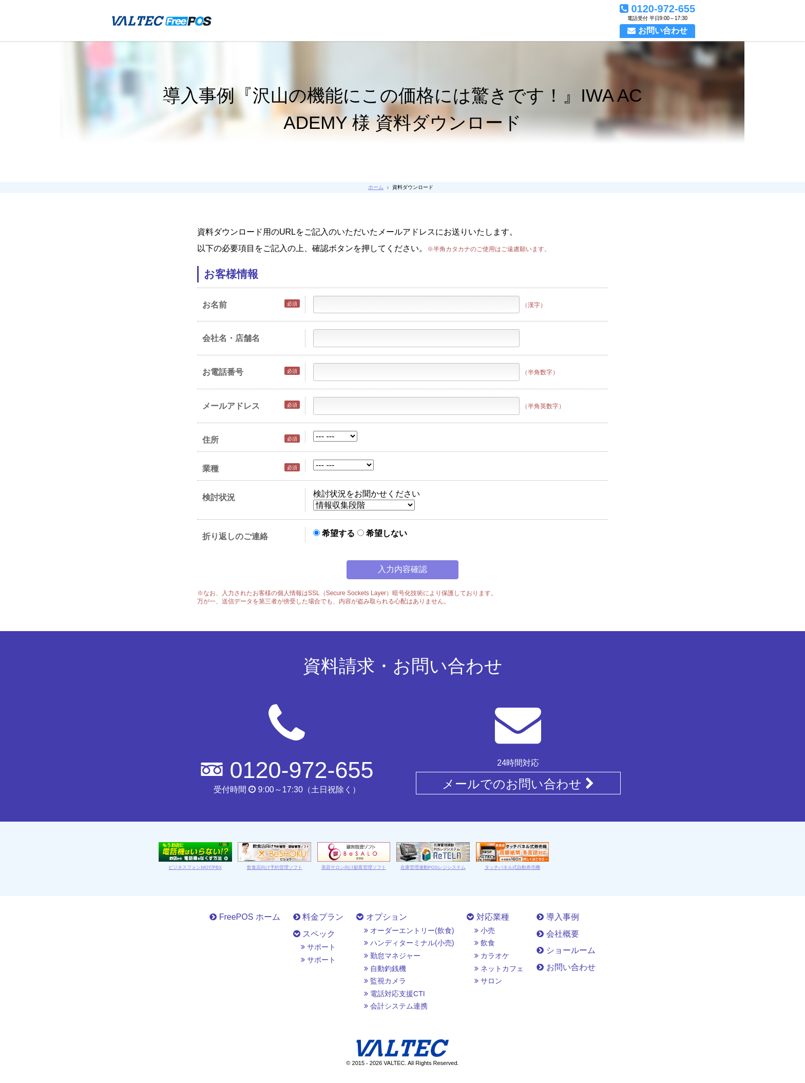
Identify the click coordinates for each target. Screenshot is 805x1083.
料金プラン (318, 917)
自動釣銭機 (385, 968)
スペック (314, 933)
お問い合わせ (565, 967)
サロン (488, 981)
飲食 (484, 943)
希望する (334, 533)
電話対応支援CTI (394, 994)
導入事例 (557, 917)
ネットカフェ (499, 968)
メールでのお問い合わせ (518, 783)
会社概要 (557, 933)
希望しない (382, 533)
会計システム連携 (396, 1006)
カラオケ (491, 956)
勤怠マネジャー (392, 956)
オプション (381, 917)
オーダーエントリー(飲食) (409, 930)
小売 (484, 930)
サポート (318, 947)
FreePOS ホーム (244, 917)
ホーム (376, 187)
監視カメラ (385, 981)
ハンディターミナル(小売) (409, 943)
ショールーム (565, 950)
